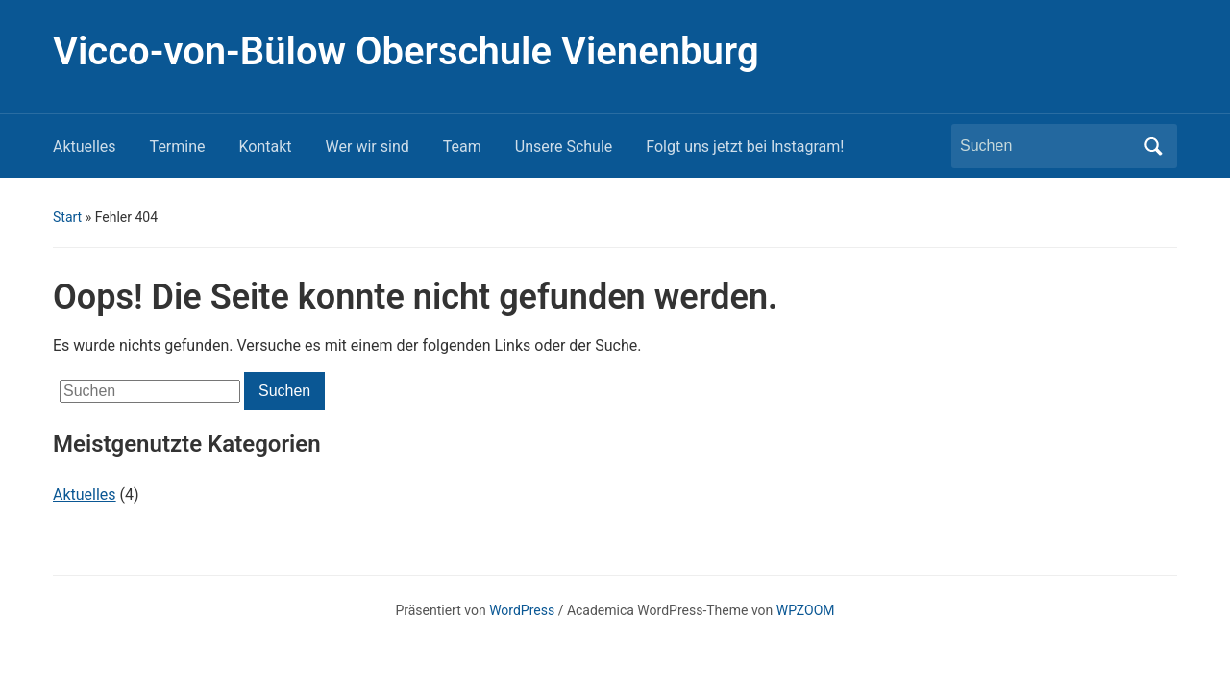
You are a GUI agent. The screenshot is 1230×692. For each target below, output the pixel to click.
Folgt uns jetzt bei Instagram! (745, 146)
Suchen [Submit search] (1153, 146)
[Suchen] (1046, 146)
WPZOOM (805, 610)
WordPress (521, 610)
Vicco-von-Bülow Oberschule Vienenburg (406, 51)
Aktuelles (84, 146)
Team (462, 146)
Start (67, 217)
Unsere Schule (564, 146)
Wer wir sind (367, 146)
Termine (178, 146)
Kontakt (265, 146)
